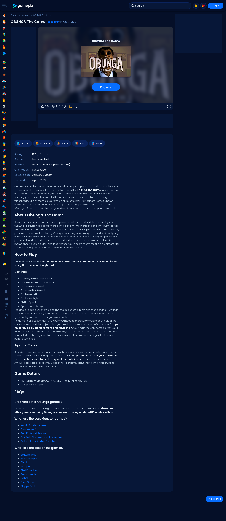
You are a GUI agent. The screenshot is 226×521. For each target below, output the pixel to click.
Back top (214, 498)
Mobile (97, 143)
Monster (25, 15)
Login (216, 5)
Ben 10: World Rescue (33, 433)
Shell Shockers (30, 470)
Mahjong (26, 466)
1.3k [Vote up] (45, 106)
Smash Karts (28, 474)
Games (14, 15)
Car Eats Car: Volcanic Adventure (41, 437)
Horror (79, 143)
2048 (24, 462)
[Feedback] (77, 106)
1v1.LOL (24, 478)
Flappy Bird (28, 486)
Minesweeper (29, 458)
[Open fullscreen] (169, 106)
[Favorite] (64, 106)
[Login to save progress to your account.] (70, 106)
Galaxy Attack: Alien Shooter (38, 441)
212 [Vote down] (56, 106)
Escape (62, 143)
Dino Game (28, 482)
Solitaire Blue (28, 454)
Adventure (42, 143)
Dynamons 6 (28, 429)
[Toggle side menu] (4, 5)
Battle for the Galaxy (33, 425)
